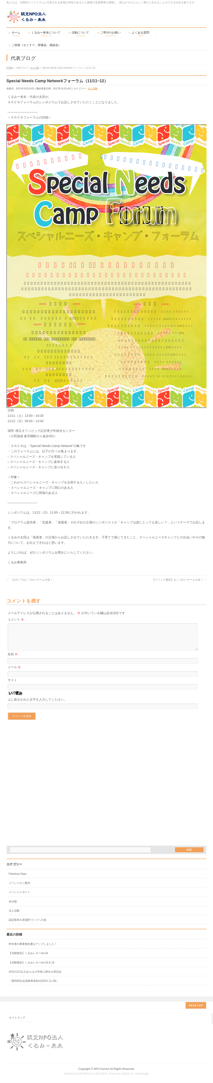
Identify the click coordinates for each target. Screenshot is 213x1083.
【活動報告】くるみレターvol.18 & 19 (31, 967)
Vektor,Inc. (127, 1073)
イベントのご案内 (19, 888)
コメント (16, 619)
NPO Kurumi (101, 1069)
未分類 (13, 906)
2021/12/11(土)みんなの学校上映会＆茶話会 (35, 977)
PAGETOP (196, 1005)
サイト (12, 685)
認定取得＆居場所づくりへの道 (27, 925)
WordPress (86, 1073)
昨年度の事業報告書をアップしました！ (33, 949)
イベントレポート (19, 897)
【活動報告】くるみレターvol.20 (28, 958)
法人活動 (93, 88)
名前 (13, 659)
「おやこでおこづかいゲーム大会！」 (30, 579)
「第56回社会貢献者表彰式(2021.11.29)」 (34, 986)
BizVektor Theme (106, 1073)
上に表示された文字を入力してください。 (37, 705)
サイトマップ (17, 1018)
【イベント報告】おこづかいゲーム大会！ (179, 579)
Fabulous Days (18, 879)
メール (14, 672)
